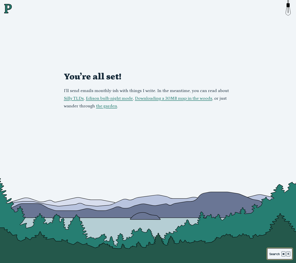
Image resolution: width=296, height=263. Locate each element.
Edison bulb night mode (109, 98)
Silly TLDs (74, 98)
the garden (106, 106)
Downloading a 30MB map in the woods (173, 98)
